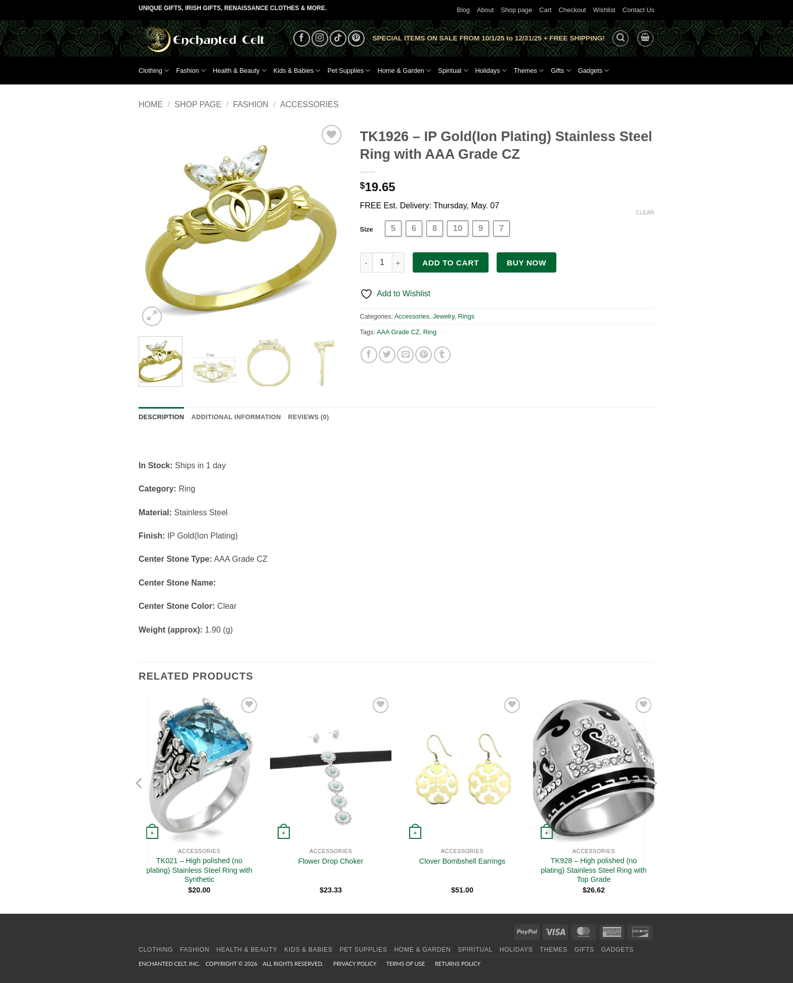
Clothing (154, 70)
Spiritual (453, 70)
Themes (529, 70)
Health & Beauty (240, 70)
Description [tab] (161, 417)
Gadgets (593, 70)
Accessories (309, 104)
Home (151, 104)
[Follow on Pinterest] (356, 38)
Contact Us (638, 10)
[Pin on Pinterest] (423, 354)
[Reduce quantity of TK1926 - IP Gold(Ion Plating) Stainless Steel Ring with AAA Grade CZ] (366, 262)
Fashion (191, 70)
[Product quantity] (382, 262)
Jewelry (443, 316)
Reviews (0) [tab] (308, 417)
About (485, 10)
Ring (429, 332)
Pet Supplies (348, 70)
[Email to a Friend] (405, 354)
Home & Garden (404, 70)
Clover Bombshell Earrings (462, 861)
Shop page (516, 10)
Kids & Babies (297, 70)
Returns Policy (457, 963)
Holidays (491, 70)
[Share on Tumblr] (442, 354)
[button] (620, 38)
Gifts (561, 70)
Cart (545, 10)
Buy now (526, 262)
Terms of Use (405, 963)
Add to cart (450, 262)
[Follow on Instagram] (320, 38)
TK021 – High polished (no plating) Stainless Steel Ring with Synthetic (199, 870)
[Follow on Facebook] (301, 38)
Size (366, 229)
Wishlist (604, 10)
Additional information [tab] (236, 417)
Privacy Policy (354, 963)
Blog (463, 10)
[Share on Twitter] (387, 354)
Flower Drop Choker (331, 861)
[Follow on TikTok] (338, 38)
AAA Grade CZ (398, 332)
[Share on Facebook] (369, 354)
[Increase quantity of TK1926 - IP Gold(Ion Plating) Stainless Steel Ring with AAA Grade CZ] (398, 262)
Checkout (572, 10)
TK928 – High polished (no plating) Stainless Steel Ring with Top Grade (594, 870)
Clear (645, 212)
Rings (466, 316)
